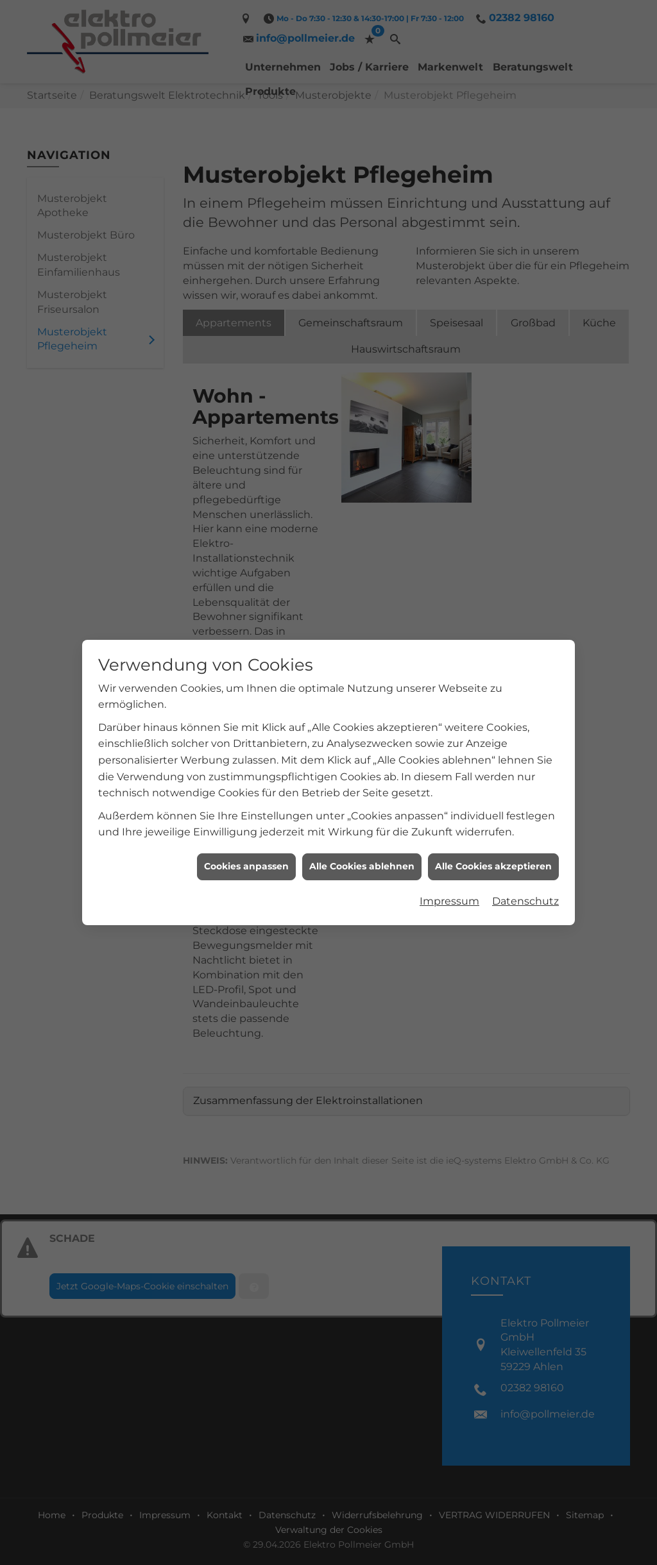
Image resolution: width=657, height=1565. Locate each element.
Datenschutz (525, 847)
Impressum (449, 847)
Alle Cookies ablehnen (361, 811)
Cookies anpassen (246, 811)
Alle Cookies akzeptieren (493, 811)
